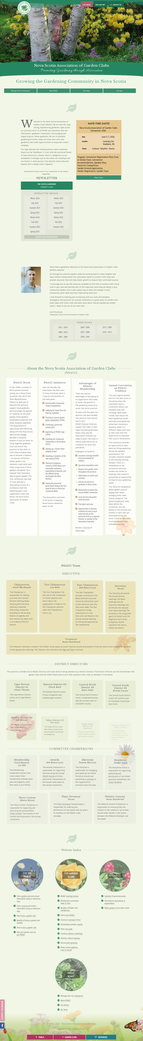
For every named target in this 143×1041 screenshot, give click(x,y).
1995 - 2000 (85, 333)
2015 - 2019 (64, 329)
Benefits (20, 920)
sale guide (69, 929)
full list (86, 519)
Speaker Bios (100, 162)
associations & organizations (114, 902)
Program (82, 156)
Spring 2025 (36, 216)
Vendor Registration (87, 170)
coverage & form (74, 919)
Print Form (113, 156)
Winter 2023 (57, 203)
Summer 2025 (36, 211)
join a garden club (29, 915)
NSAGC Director (83, 436)
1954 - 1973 (106, 333)
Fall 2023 (36, 224)
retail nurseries (16, 426)
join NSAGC (21, 934)
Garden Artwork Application (90, 167)
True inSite (68, 1029)
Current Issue (46, 185)
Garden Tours (102, 170)
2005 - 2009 (64, 338)
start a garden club (29, 927)
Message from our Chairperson (20, 91)
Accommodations (86, 162)
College (23, 437)
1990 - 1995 (85, 338)
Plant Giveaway (64, 805)
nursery (24, 905)
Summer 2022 (57, 211)
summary (90, 781)
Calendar (107, 896)
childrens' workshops (75, 933)
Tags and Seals (68, 651)
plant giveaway (71, 942)
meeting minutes (72, 896)
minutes (123, 614)
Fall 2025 (36, 207)
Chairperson (78, 995)
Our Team (119, 91)
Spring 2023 (36, 233)
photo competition (52, 427)
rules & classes (66, 949)
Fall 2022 (57, 207)
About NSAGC (53, 91)
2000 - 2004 (85, 329)
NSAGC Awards (49, 777)
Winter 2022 (57, 220)
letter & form (65, 903)
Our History (86, 91)
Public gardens (109, 907)
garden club (26, 896)
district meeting (74, 938)
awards (80, 924)
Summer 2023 (36, 228)
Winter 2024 (36, 220)
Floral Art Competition (88, 164)
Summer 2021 (57, 228)
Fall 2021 (57, 224)
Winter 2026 (36, 203)
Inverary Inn (108, 141)
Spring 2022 (57, 216)
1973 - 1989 (106, 329)
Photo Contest (99, 176)
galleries (74, 947)
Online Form (86, 159)
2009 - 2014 (64, 333)
